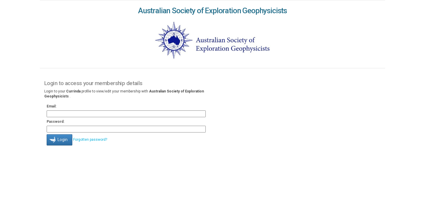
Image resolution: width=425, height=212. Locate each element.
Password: (55, 122)
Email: (51, 106)
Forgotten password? (90, 140)
